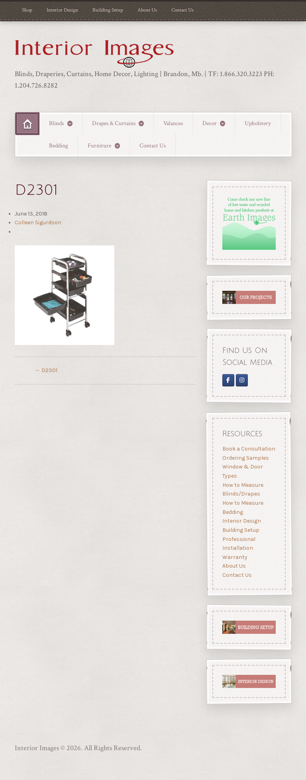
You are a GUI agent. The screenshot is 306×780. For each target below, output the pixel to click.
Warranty (234, 557)
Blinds (56, 123)
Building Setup (107, 10)
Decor (209, 123)
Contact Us (182, 10)
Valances (173, 123)
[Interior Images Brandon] (242, 380)
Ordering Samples (245, 458)
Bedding (58, 145)
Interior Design (62, 10)
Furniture (99, 145)
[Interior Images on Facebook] (228, 380)
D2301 (46, 370)
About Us (147, 10)
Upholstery (258, 123)
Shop (27, 10)
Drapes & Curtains (113, 123)
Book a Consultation (248, 448)
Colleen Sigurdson (38, 222)
